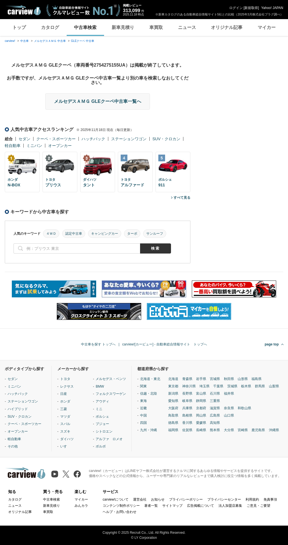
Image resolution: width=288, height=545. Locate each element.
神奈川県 (189, 386)
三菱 (63, 409)
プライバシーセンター (224, 499)
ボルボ (101, 446)
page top (272, 344)
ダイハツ (67, 439)
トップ (19, 27)
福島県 (256, 379)
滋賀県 (215, 408)
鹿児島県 (258, 430)
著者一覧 (151, 506)
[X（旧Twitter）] (66, 474)
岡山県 (201, 415)
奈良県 (229, 408)
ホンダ (65, 401)
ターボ (132, 234)
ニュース (187, 27)
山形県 (243, 379)
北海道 (173, 379)
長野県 (187, 393)
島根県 (187, 415)
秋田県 (229, 379)
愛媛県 (201, 423)
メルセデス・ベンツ (111, 379)
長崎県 (201, 430)
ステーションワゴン (129, 139)
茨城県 (232, 386)
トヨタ (65, 379)
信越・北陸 (148, 393)
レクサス (67, 386)
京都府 (201, 408)
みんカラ (81, 506)
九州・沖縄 (148, 430)
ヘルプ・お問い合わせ (119, 512)
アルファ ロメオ (109, 439)
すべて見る (182, 198)
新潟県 (173, 393)
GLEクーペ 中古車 (82, 40)
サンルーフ (154, 234)
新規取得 (251, 8)
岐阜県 (187, 401)
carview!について (116, 499)
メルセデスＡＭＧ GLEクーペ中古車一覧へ (97, 101)
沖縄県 (274, 430)
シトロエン (104, 431)
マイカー (267, 27)
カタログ (50, 27)
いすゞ (65, 446)
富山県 (201, 393)
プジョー (102, 424)
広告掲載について (200, 506)
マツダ (65, 417)
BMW (100, 386)
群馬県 (260, 386)
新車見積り (123, 27)
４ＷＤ (51, 234)
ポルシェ (102, 417)
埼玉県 (204, 386)
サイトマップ (172, 506)
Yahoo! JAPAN (272, 8)
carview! (10, 40)
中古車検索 (85, 27)
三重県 (215, 401)
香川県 (187, 423)
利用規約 (252, 499)
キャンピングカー (104, 234)
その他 (13, 446)
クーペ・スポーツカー (56, 139)
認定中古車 (73, 234)
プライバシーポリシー (186, 499)
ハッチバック (93, 139)
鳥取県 (173, 415)
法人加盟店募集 (230, 506)
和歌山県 (244, 408)
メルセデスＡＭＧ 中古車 (50, 40)
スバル (65, 424)
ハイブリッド (18, 409)
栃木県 (246, 386)
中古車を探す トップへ (98, 344)
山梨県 (274, 386)
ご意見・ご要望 (258, 506)
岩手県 (201, 379)
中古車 (24, 40)
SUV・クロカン (166, 139)
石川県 (215, 393)
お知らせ (158, 499)
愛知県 (173, 401)
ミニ (99, 409)
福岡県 (173, 430)
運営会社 (140, 499)
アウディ (102, 401)
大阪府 (173, 408)
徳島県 (173, 423)
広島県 (215, 415)
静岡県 (201, 401)
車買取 (156, 27)
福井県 (229, 393)
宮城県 (215, 379)
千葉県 (218, 386)
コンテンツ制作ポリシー (121, 506)
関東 (143, 386)
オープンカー (60, 145)
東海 (143, 401)
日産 (63, 394)
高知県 (215, 423)
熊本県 (215, 430)
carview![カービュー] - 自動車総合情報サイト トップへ (164, 344)
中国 (143, 415)
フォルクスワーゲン (111, 394)
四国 (143, 423)
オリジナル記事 (226, 27)
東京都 (173, 386)
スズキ (65, 431)
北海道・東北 (150, 379)
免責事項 (270, 499)
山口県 (229, 415)
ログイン (236, 8)
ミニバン (34, 145)
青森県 (187, 379)
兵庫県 (187, 408)
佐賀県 (187, 430)
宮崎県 (243, 430)
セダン (24, 139)
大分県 (229, 430)
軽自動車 (13, 145)
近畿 (143, 408)
